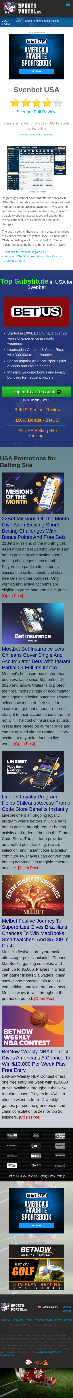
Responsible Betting (43, 1320)
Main (18, 20)
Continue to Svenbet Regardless (25, 252)
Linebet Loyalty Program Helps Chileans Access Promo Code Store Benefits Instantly (36, 803)
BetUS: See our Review (38, 411)
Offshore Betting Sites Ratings (42, 20)
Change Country (14, 260)
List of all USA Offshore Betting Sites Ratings (33, 256)
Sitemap (68, 1320)
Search (58, 1320)
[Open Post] (12, 596)
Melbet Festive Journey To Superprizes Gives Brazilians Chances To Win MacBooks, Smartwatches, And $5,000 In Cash (35, 933)
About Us (5, 1320)
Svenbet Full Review (37, 111)
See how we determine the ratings (36, 134)
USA (6, 20)
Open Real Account (36, 391)
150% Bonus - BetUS (38, 399)
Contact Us (17, 1320)
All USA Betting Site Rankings (37, 435)
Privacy (28, 1320)
